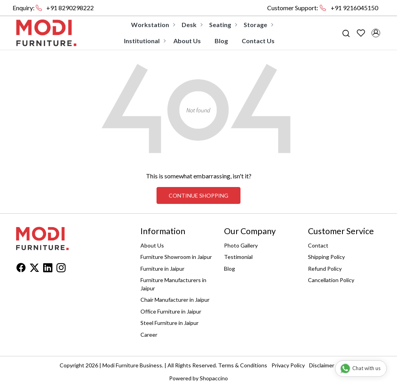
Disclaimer (321, 365)
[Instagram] (61, 269)
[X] (34, 269)
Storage (258, 24)
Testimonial (238, 256)
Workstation (153, 24)
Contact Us (258, 40)
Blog (221, 40)
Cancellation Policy (331, 280)
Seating (223, 24)
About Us (187, 40)
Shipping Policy (326, 256)
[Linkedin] (48, 269)
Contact (318, 245)
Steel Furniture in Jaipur (169, 322)
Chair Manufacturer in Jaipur (174, 299)
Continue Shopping (198, 195)
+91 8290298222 (70, 7)
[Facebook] (21, 269)
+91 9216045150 (354, 7)
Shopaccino (214, 378)
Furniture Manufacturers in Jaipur (173, 284)
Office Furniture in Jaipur (170, 311)
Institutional (144, 40)
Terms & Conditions (242, 365)
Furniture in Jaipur (162, 268)
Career (148, 334)
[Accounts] (375, 33)
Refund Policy (325, 268)
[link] (346, 33)
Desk (192, 24)
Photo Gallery (241, 245)
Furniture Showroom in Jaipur (176, 256)
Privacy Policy (288, 365)
